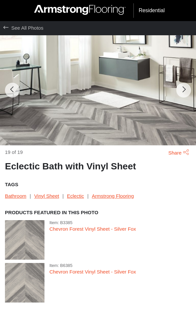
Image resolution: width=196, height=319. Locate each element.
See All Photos (23, 28)
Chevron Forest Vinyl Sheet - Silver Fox (92, 229)
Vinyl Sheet (46, 196)
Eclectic (75, 196)
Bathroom (15, 196)
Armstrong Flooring (113, 196)
